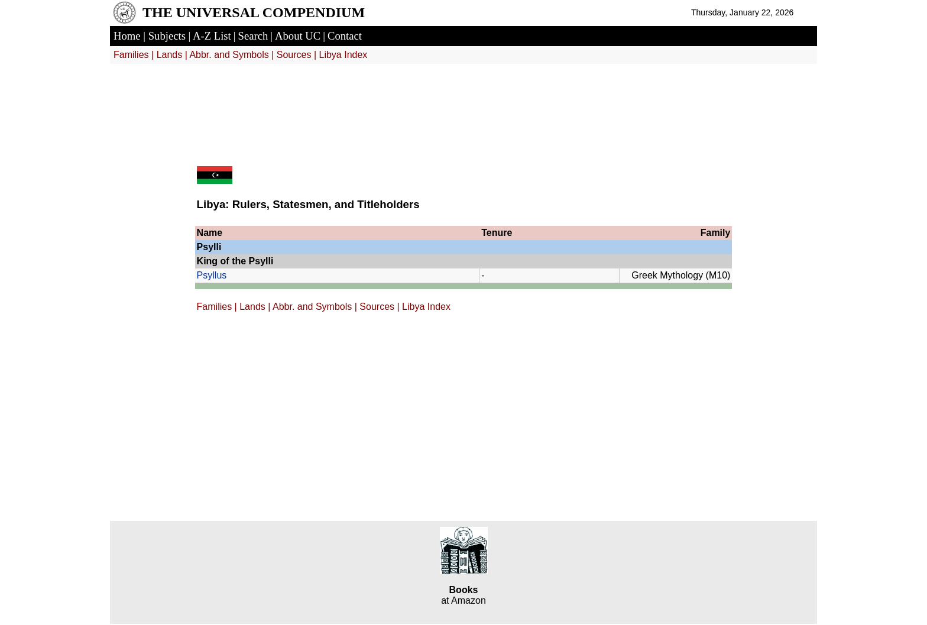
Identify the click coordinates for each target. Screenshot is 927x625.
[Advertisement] (463, 107)
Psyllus (212, 275)
